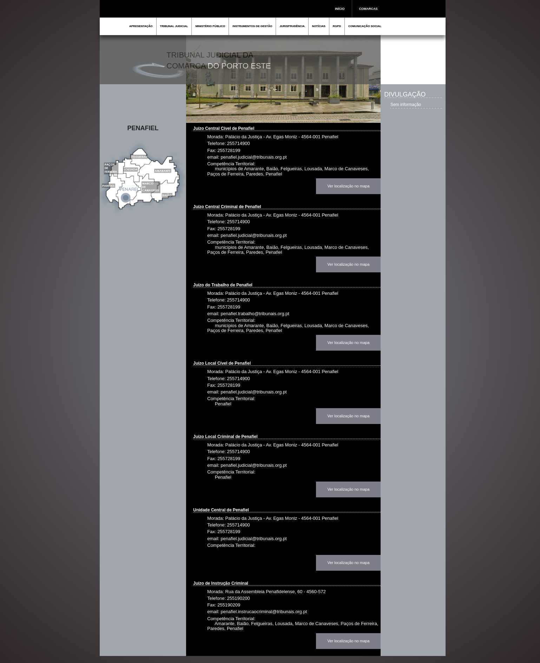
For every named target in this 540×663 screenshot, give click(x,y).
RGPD (337, 26)
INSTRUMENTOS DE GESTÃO (252, 26)
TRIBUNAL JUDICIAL (174, 26)
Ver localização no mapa (348, 186)
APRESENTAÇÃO (141, 26)
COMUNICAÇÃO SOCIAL (364, 26)
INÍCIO (340, 9)
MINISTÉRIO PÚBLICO (210, 26)
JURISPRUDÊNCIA (291, 26)
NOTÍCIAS (318, 26)
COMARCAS (368, 9)
